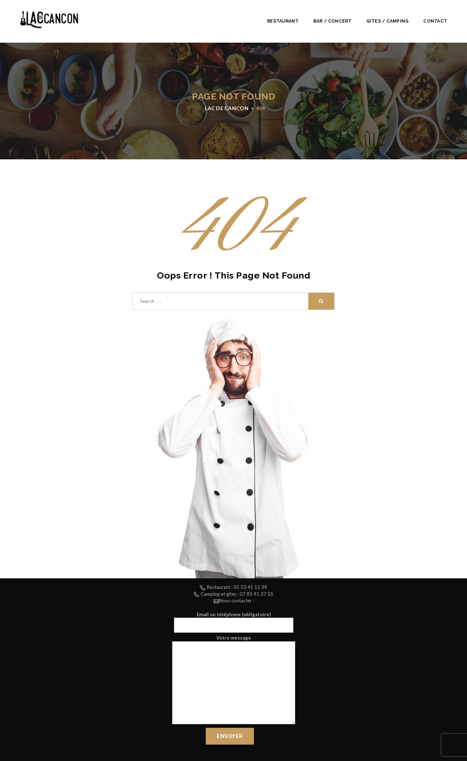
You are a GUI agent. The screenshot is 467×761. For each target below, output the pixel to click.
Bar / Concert (332, 21)
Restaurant (282, 21)
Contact (435, 21)
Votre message (233, 680)
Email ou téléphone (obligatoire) (233, 622)
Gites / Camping (387, 21)
